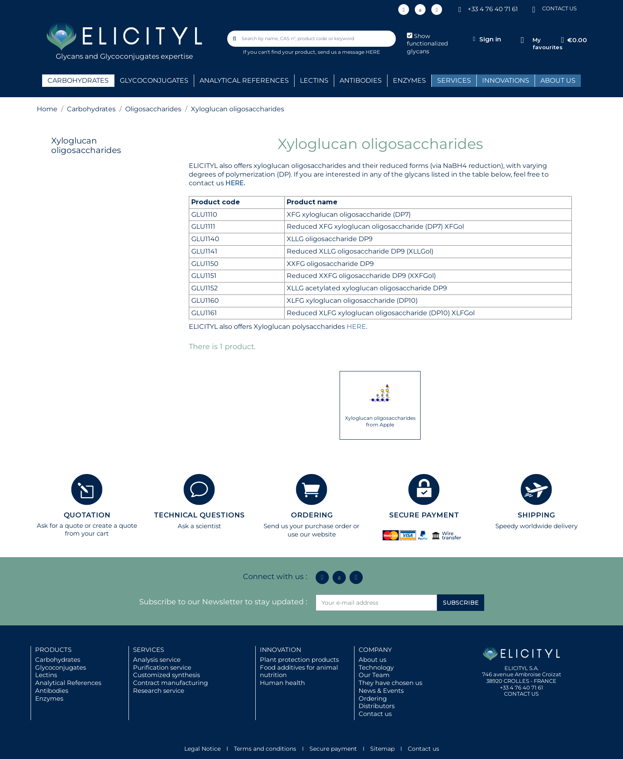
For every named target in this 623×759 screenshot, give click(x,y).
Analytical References (68, 683)
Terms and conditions (265, 748)
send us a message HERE (349, 52)
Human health (282, 683)
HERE (356, 326)
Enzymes (49, 698)
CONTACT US (559, 8)
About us (372, 659)
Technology (376, 667)
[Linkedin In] (403, 9)
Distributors (377, 706)
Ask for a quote (60, 525)
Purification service (162, 667)
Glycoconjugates (60, 667)
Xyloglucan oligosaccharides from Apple (380, 421)
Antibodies (51, 690)
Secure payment (333, 748)
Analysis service (157, 659)
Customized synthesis (166, 675)
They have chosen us (390, 683)
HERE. (235, 183)
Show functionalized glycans (427, 43)
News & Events (381, 690)
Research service (158, 690)
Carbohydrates (57, 659)
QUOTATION (87, 515)
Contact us (375, 714)
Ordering (373, 698)
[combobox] (312, 39)
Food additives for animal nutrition (299, 671)
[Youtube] (436, 9)
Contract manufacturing (170, 683)
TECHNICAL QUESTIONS (199, 515)
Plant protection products (299, 659)
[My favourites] (522, 40)
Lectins (46, 675)
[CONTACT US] (534, 9)
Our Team (374, 675)
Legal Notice (202, 748)
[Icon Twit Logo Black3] (420, 9)
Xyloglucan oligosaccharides (86, 145)
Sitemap (382, 748)
